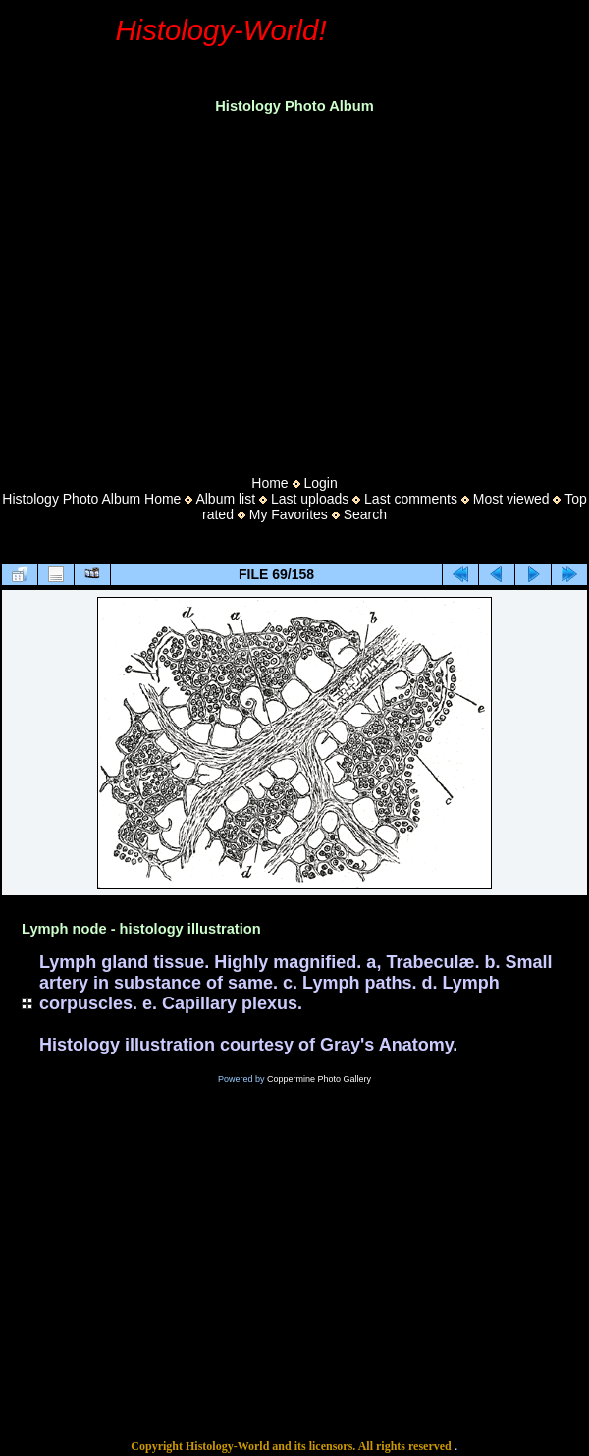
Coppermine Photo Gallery (319, 1079)
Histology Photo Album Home (91, 499)
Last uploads (309, 499)
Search (365, 514)
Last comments (410, 499)
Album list (225, 499)
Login (320, 483)
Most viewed (511, 499)
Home (269, 483)
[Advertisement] (295, 288)
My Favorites (288, 514)
